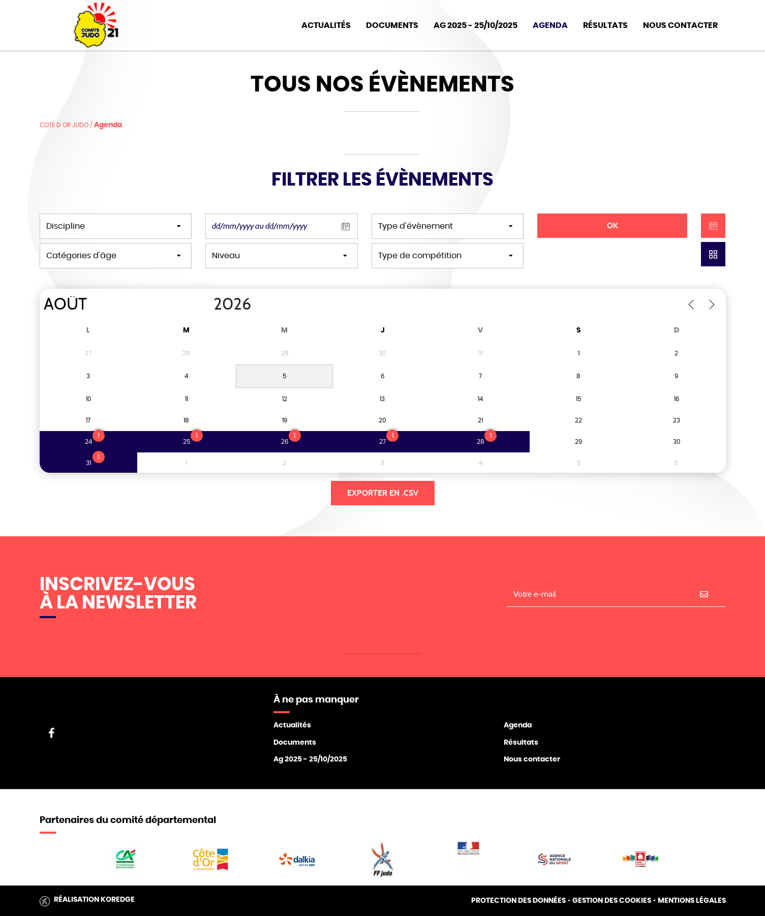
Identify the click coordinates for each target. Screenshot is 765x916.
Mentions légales (692, 900)
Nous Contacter (680, 25)
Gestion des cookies (611, 900)
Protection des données (518, 900)
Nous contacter (532, 759)
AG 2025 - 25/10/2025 (475, 25)
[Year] (205, 304)
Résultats (605, 25)
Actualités (326, 25)
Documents (392, 25)
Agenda (550, 25)
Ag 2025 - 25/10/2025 (310, 759)
